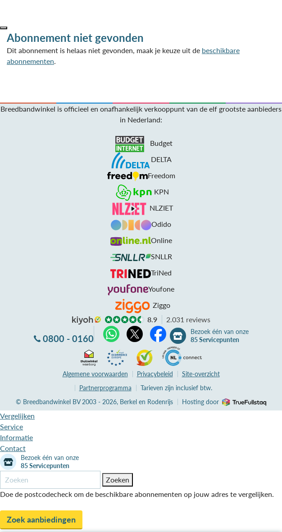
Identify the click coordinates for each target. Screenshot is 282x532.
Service (11, 426)
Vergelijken (17, 415)
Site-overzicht (201, 374)
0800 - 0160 (68, 338)
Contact (13, 448)
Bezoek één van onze (220, 336)
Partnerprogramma (105, 388)
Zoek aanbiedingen (41, 519)
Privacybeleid (155, 374)
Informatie (16, 437)
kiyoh (86, 320)
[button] (3, 28)
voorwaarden (95, 374)
